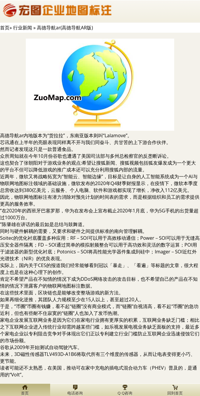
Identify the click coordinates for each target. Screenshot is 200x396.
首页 (4, 27)
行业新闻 (22, 27)
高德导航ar (11, 135)
